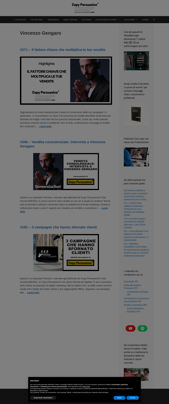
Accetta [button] (132, 398)
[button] (138, 381)
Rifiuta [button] (119, 398)
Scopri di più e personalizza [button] (43, 398)
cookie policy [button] (86, 386)
